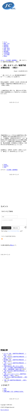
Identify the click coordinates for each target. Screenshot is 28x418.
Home (5, 390)
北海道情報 (7, 53)
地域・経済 (7, 49)
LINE (5, 167)
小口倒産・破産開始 (11, 60)
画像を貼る (15, 228)
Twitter (5, 164)
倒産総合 (6, 45)
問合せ (5, 56)
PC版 (5, 388)
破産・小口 (7, 43)
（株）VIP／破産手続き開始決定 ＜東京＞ (15, 380)
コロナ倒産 (7, 54)
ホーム (5, 42)
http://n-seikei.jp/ (5, 409)
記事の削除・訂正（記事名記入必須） (14, 391)
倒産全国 (6, 46)
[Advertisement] (14, 26)
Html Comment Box (13, 231)
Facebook (6, 165)
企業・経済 (7, 48)
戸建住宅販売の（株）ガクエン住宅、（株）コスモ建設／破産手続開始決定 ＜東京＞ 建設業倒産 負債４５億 (15, 367)
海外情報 (6, 51)
